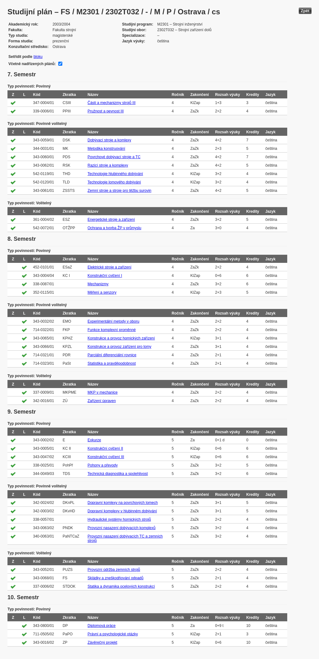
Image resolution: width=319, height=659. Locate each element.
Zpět (305, 10)
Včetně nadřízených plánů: (32, 64)
